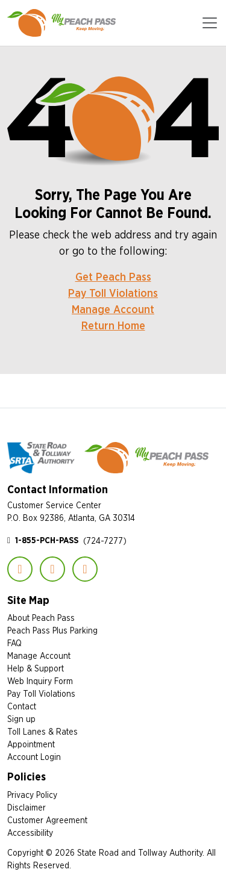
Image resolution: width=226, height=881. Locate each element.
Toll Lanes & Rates (42, 731)
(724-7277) (71, 540)
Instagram (52, 569)
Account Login (34, 757)
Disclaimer (26, 807)
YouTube (85, 569)
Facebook (20, 569)
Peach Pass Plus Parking (52, 630)
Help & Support (35, 668)
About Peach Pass (41, 617)
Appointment (31, 744)
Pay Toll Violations (113, 293)
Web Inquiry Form (40, 681)
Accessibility (30, 832)
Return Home (113, 325)
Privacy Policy (32, 794)
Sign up (21, 719)
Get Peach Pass (113, 277)
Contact (21, 706)
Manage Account (113, 309)
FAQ (14, 643)
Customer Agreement (47, 820)
